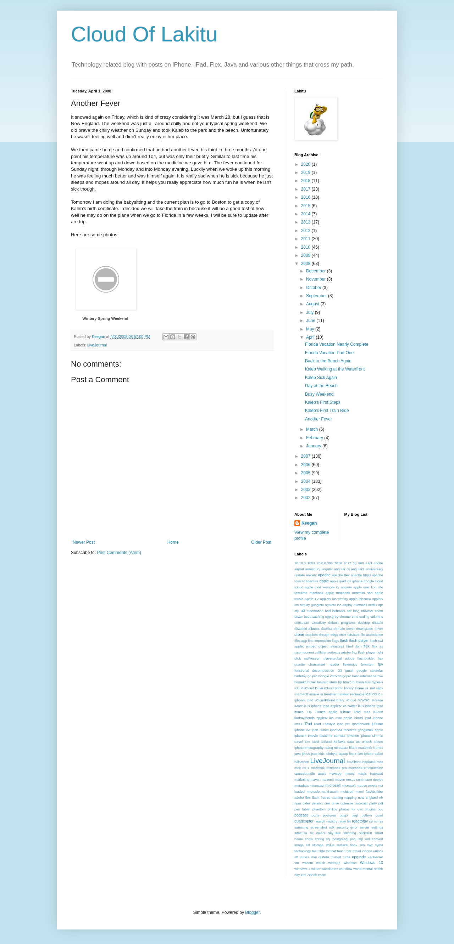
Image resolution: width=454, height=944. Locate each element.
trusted (336, 857)
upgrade (359, 857)
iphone (377, 724)
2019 (306, 172)
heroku (378, 676)
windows (350, 863)
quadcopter (304, 821)
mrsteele (313, 791)
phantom (319, 809)
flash (344, 640)
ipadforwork (361, 724)
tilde (322, 851)
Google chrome (330, 676)
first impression (319, 641)
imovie (314, 694)
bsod (307, 616)
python (366, 815)
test (314, 851)
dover (350, 629)
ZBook (312, 875)
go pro (312, 676)
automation (314, 611)
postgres (329, 815)
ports (315, 815)
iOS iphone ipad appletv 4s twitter (330, 706)
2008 (306, 263)
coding (364, 616)
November (316, 279)
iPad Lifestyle (324, 724)
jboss (306, 754)
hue (368, 682)
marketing (301, 779)
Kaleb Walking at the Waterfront (335, 369)
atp (296, 611)
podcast (301, 815)
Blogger (252, 912)
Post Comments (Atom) (119, 552)
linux (352, 754)
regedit (320, 821)
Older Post (261, 542)
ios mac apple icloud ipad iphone (356, 718)
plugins (370, 809)
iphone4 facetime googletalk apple (356, 730)
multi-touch (330, 791)
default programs (341, 622)
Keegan (309, 523)
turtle (346, 857)
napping (350, 797)
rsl (375, 821)
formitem (367, 664)
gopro (347, 676)
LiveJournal (97, 345)
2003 (306, 489)
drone (299, 634)
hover (312, 682)
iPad (308, 724)
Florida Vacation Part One (329, 352)
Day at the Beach (321, 385)
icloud (298, 688)
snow (309, 839)
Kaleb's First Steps (322, 402)
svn (362, 845)
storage (317, 845)
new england (368, 797)
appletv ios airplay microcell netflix (351, 605)
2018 (306, 180)
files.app (300, 641)
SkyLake (334, 833)
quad (379, 815)
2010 (306, 247)
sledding (349, 833)
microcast (317, 785)
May (310, 329)
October (314, 287)
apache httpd (361, 575)
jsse (314, 754)
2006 (306, 464)
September (317, 295)
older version (313, 803)
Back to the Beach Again (328, 360)
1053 (311, 563)
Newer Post (84, 542)
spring (319, 839)
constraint (301, 622)
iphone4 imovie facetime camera (319, 735)
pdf (380, 803)
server (364, 827)
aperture (312, 581)
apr (380, 605)
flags (335, 641)
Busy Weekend (319, 394)
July (310, 312)
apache (324, 575)
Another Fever (318, 419)
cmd (355, 616)
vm (296, 863)
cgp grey (331, 616)
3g (355, 563)
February (315, 437)
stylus (330, 845)
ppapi (344, 815)
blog (356, 611)
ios (367, 694)
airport (299, 569)
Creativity (319, 622)
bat (349, 611)
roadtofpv (360, 821)
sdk (331, 827)
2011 (306, 238)
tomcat (331, 851)
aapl (369, 563)
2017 (306, 189)
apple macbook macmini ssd (349, 593)
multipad (346, 791)
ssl (308, 845)
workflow (345, 869)
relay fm (345, 821)
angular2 (357, 569)
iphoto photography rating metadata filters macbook (333, 748)
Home (173, 542)
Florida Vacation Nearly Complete (337, 344)
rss (380, 821)
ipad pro (343, 724)
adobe (378, 563)
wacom (307, 863)
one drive (331, 803)
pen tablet (302, 809)
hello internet (362, 676)
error (342, 635)
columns (376, 616)
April (311, 337)
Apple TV (312, 599)
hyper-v (377, 682)
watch (320, 863)
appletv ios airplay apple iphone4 (345, 599)
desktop (364, 622)
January (314, 445)
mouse (362, 785)
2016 (306, 197)
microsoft (349, 785)
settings (377, 827)
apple (324, 581)
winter (316, 869)
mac (380, 762)
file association (372, 635)
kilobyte (332, 754)
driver (379, 629)
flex (367, 646)
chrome (345, 616)
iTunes (378, 748)
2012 (306, 230)
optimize (346, 803)
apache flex (341, 575)
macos (349, 773)
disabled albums (307, 629)
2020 (306, 164)
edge (334, 635)
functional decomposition (314, 670)
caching (318, 616)
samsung (301, 827)
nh (381, 797)
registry (331, 821)
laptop (343, 754)
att (303, 611)
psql (354, 815)
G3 (339, 670)
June (311, 320)
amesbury (312, 569)
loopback (368, 762)
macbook (318, 768)
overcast (361, 803)
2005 (306, 472)
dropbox (311, 635)
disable (377, 622)
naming (337, 797)
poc (380, 809)
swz (370, 845)
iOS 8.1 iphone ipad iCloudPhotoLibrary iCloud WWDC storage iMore (338, 700)
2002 (306, 497)
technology (302, 851)
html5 (347, 682)
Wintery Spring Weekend (105, 318)
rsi (371, 821)
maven (315, 779)
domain (339, 629)
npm (297, 803)
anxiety (311, 575)
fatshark (354, 635)
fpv (380, 664)
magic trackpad (370, 773)
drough (324, 635)
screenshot (318, 827)
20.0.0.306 (325, 563)
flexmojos (350, 664)
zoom (322, 875)
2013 (306, 222)
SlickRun (365, 833)
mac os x (301, 768)
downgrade (364, 629)
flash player (359, 640)
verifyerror (375, 857)
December (316, 270)
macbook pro (336, 768)
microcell (333, 785)
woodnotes (330, 869)
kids (322, 754)
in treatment (329, 694)
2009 (306, 255)
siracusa (300, 833)
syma (379, 845)
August (313, 303)
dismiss (326, 629)
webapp (334, 863)
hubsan (358, 682)
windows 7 (302, 869)
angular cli (342, 569)
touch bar (344, 851)
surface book (347, 845)
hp (340, 682)
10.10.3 (300, 563)
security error (347, 827)
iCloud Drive (313, 688)
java (297, 754)
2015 (306, 205)
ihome (359, 688)
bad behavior (335, 611)
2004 (306, 481)
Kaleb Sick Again (321, 377)
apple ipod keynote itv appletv (328, 587)
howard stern (327, 682)
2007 (306, 456)
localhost (354, 762)
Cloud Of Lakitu (144, 34)
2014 (306, 213)
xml (303, 875)
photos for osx (351, 809)
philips (332, 809)
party (373, 803)
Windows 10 (371, 862)
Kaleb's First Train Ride (327, 410)
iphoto (378, 742)
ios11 (298, 724)
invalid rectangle (351, 694)
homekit (300, 682)
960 (361, 563)
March (312, 429)
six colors (317, 833)
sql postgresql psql (341, 839)
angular (327, 569)
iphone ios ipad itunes (311, 730)
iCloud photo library (339, 688)
